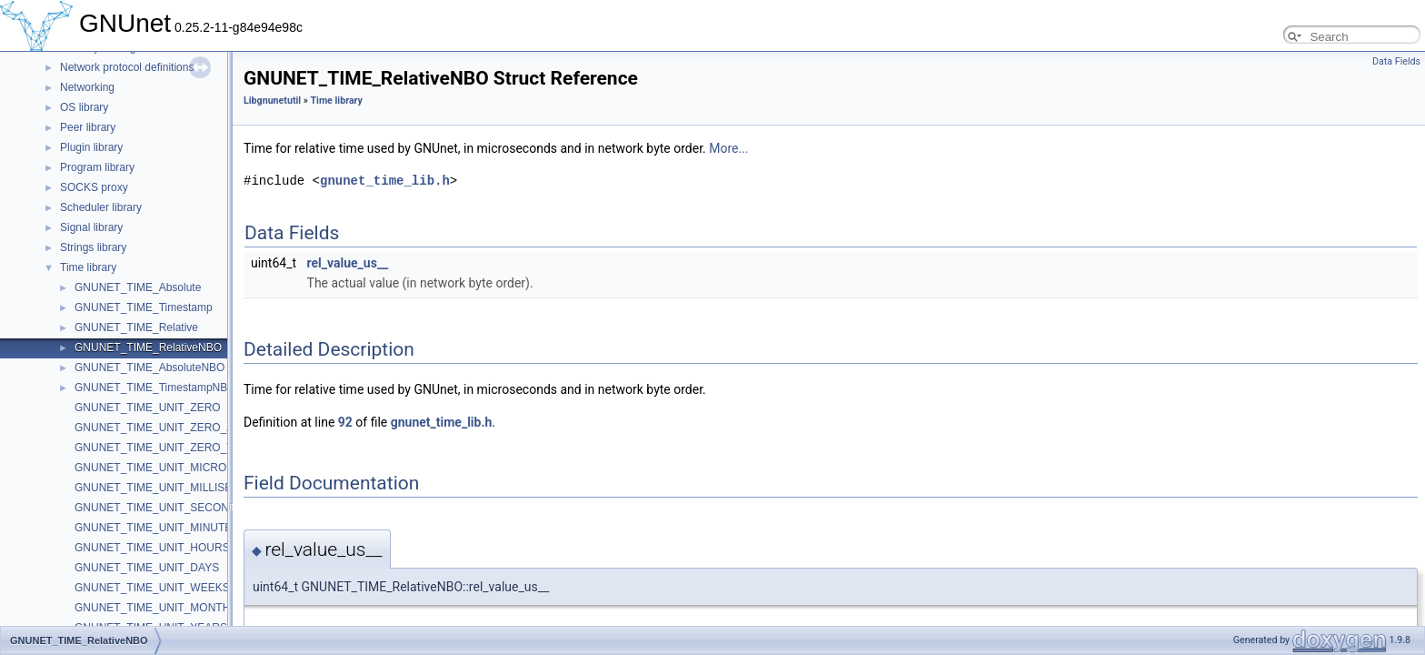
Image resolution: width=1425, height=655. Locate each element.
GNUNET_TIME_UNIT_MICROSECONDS (178, 467)
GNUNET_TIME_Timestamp (144, 307)
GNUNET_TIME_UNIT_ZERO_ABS (161, 427)
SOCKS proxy (94, 187)
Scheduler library (101, 207)
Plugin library (91, 147)
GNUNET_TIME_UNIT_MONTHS (156, 607)
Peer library (87, 127)
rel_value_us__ (348, 263)
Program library (97, 167)
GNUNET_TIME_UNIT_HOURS (152, 547)
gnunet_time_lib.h (385, 180)
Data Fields (1396, 61)
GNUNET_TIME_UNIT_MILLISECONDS (173, 487)
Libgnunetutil (272, 100)
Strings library (93, 247)
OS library (84, 107)
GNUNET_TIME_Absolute (138, 287)
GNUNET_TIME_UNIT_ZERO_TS (158, 447)
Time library (88, 267)
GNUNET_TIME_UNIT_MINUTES (157, 527)
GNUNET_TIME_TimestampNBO (155, 387)
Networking (87, 87)
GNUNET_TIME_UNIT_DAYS (147, 567)
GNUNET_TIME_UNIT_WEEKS (152, 587)
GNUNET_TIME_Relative (136, 327)
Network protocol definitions (127, 67)
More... (728, 148)
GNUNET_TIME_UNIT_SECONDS (159, 507)
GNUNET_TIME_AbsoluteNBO (149, 367)
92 (345, 422)
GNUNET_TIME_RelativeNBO (148, 347)
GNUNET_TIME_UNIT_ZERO (148, 407)
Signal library (91, 227)
